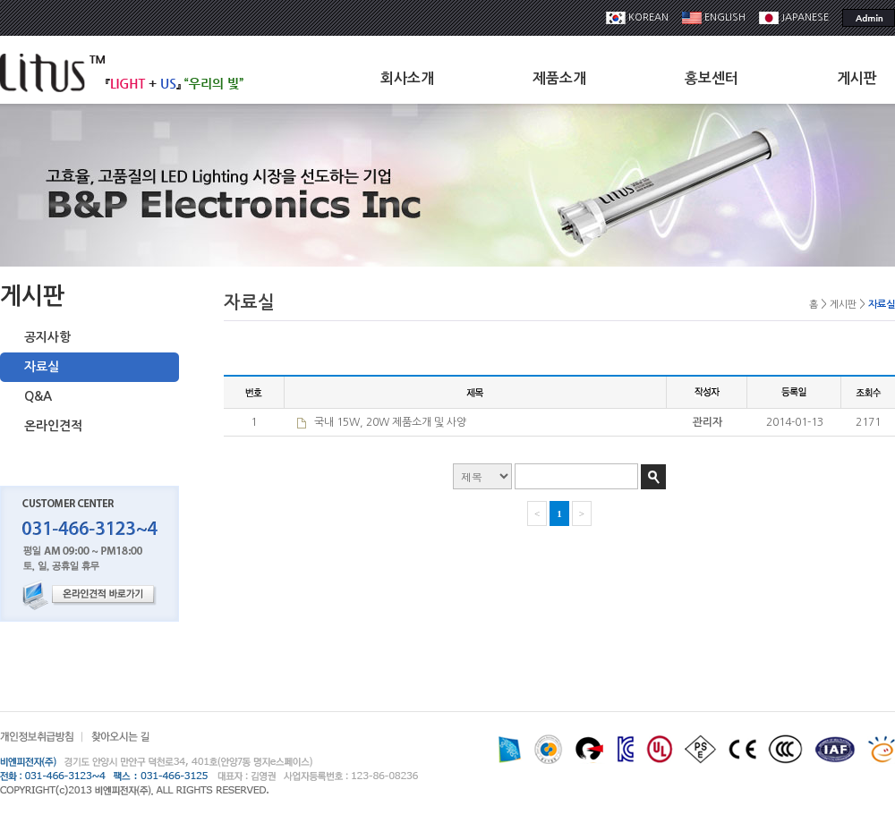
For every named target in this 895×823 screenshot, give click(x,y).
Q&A (38, 396)
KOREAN (637, 17)
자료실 (41, 367)
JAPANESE (794, 17)
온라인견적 (53, 426)
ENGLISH (714, 17)
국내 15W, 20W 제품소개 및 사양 (390, 422)
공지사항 (47, 337)
